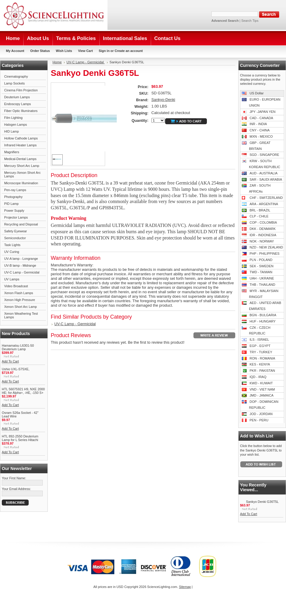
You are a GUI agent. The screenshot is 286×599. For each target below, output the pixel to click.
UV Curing (11, 252)
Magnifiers (11, 152)
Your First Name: (14, 478)
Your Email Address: (16, 489)
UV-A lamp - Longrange (21, 258)
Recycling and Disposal (21, 224)
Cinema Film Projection (21, 90)
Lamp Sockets (14, 83)
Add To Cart (10, 361)
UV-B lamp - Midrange (20, 265)
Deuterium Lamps (17, 97)
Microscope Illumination (21, 183)
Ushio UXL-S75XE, (15, 369)
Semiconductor (15, 238)
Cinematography (16, 76)
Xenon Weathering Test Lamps (21, 315)
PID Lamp (11, 203)
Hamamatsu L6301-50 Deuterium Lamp (18, 347)
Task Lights (12, 245)
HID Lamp (11, 131)
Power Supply (14, 210)
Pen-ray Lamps (15, 190)
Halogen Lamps (15, 124)
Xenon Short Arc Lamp (20, 306)
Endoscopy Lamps (17, 104)
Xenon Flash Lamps (18, 293)
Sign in (104, 51)
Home (57, 62)
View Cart (85, 51)
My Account (15, 51)
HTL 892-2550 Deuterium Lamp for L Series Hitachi (20, 438)
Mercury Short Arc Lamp (21, 166)
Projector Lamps (16, 217)
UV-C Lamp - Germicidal (21, 272)
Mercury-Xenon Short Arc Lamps (22, 174)
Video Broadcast (16, 286)
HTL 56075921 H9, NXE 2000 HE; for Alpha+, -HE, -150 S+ (23, 390)
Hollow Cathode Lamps (21, 138)
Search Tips (249, 20)
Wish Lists (64, 51)
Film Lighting (13, 117)
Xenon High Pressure (19, 300)
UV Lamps (11, 279)
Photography (13, 197)
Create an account (129, 51)
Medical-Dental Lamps (20, 159)
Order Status (40, 51)
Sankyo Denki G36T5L (262, 501)
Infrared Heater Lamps (20, 145)
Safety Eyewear (15, 231)
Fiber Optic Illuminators (21, 111)
